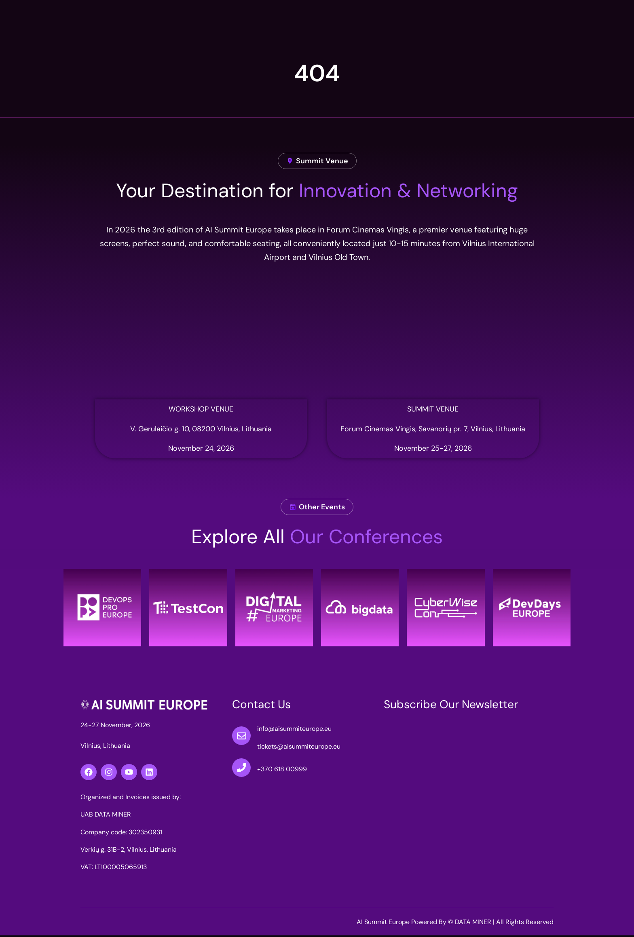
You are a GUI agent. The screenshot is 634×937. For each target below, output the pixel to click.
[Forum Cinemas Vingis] (433, 340)
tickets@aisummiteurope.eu (298, 747)
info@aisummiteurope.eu (294, 730)
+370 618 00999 (282, 770)
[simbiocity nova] (201, 340)
